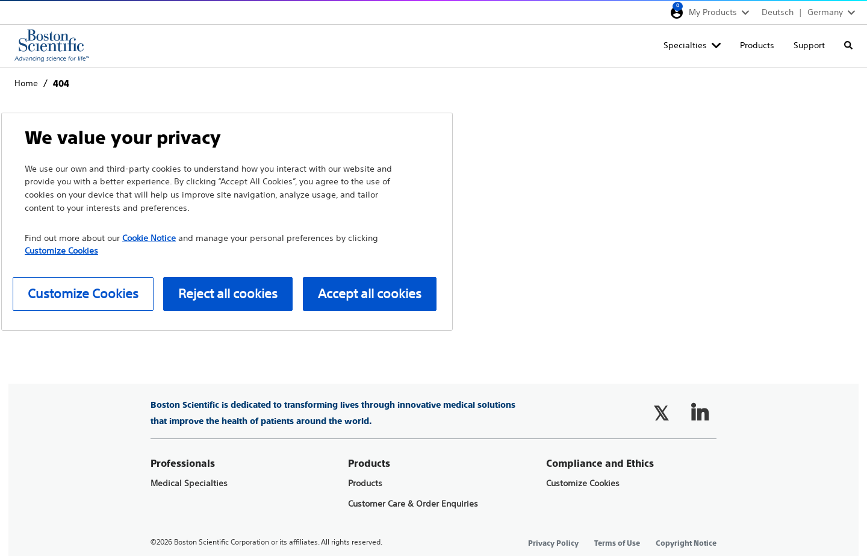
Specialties (685, 45)
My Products (713, 12)
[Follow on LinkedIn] (699, 413)
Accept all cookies (369, 293)
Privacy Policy (553, 543)
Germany (825, 12)
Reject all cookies (228, 293)
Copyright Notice (686, 543)
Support (809, 45)
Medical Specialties (189, 483)
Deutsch (778, 12)
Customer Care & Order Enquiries (413, 504)
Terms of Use (617, 543)
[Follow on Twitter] (661, 413)
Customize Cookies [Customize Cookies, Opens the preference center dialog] (83, 293)
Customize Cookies (583, 483)
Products (757, 45)
